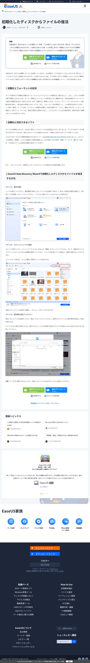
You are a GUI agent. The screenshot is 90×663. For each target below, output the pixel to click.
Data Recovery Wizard (58, 137)
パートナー (42, 1)
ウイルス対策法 (23, 599)
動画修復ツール (23, 603)
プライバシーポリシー (42, 659)
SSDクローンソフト (23, 610)
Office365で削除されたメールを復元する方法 (22, 435)
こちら (61, 571)
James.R (48, 27)
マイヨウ (14, 27)
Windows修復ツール (23, 592)
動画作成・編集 (66, 607)
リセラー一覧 (23, 639)
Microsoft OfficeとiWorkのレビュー (57, 422)
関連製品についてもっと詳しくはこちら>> (45, 403)
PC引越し (66, 603)
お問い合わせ (62, 659)
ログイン (54, 568)
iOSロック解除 (66, 614)
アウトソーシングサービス (23, 646)
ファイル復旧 (17, 11)
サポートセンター (77, 1)
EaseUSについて (23, 627)
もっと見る (43, 487)
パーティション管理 (66, 595)
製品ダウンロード (28, 1)
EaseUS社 (46, 137)
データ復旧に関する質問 (23, 614)
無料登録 (45, 564)
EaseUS (13, 6)
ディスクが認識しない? (23, 595)
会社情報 (23, 631)
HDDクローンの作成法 (23, 607)
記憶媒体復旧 (66, 588)
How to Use (8, 11)
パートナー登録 (23, 635)
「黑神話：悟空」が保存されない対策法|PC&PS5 (61, 435)
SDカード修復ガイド (23, 588)
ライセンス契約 (53, 659)
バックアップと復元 (66, 599)
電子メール (77, 140)
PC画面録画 (66, 610)
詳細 (62, 661)
